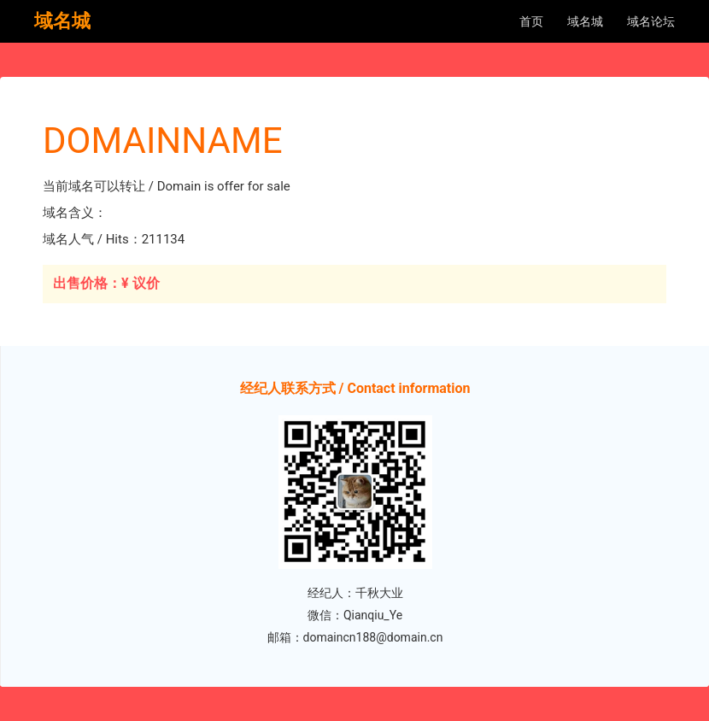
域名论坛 (651, 21)
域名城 (585, 21)
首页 (531, 21)
